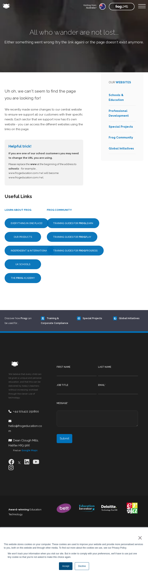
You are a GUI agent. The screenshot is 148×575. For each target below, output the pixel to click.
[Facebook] (11, 462)
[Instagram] (10, 467)
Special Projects (121, 126)
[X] (19, 462)
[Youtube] (36, 462)
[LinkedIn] (26, 462)
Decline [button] (82, 566)
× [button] (139, 538)
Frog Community (121, 137)
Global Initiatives (121, 148)
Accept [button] (65, 566)
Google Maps (29, 450)
